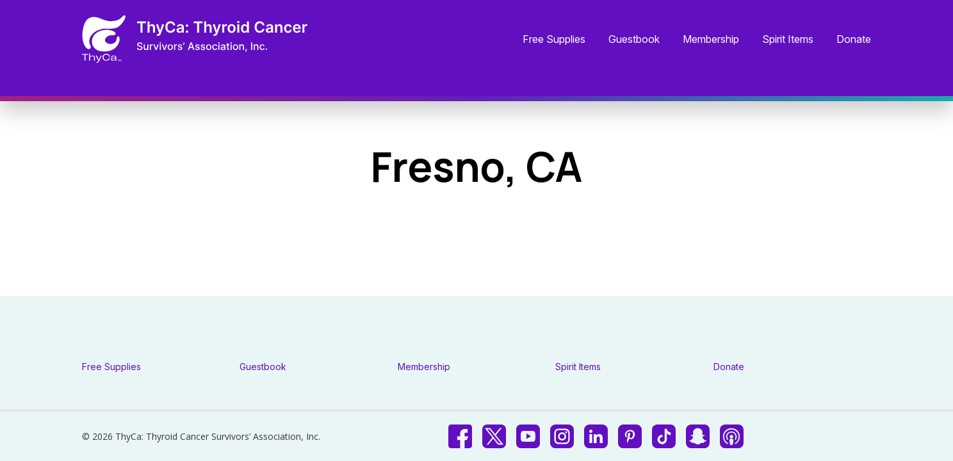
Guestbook (634, 39)
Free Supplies (554, 39)
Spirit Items (787, 39)
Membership (711, 39)
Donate (853, 39)
